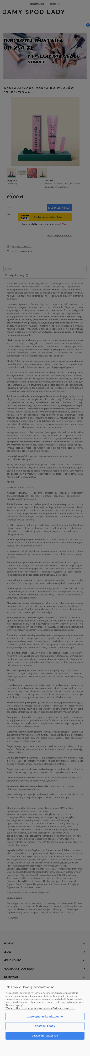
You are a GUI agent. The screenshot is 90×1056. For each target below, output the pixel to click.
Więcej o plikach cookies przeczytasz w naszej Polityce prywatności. (40, 1008)
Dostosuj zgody (45, 1026)
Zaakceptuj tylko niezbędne (45, 1016)
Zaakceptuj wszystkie (45, 1035)
